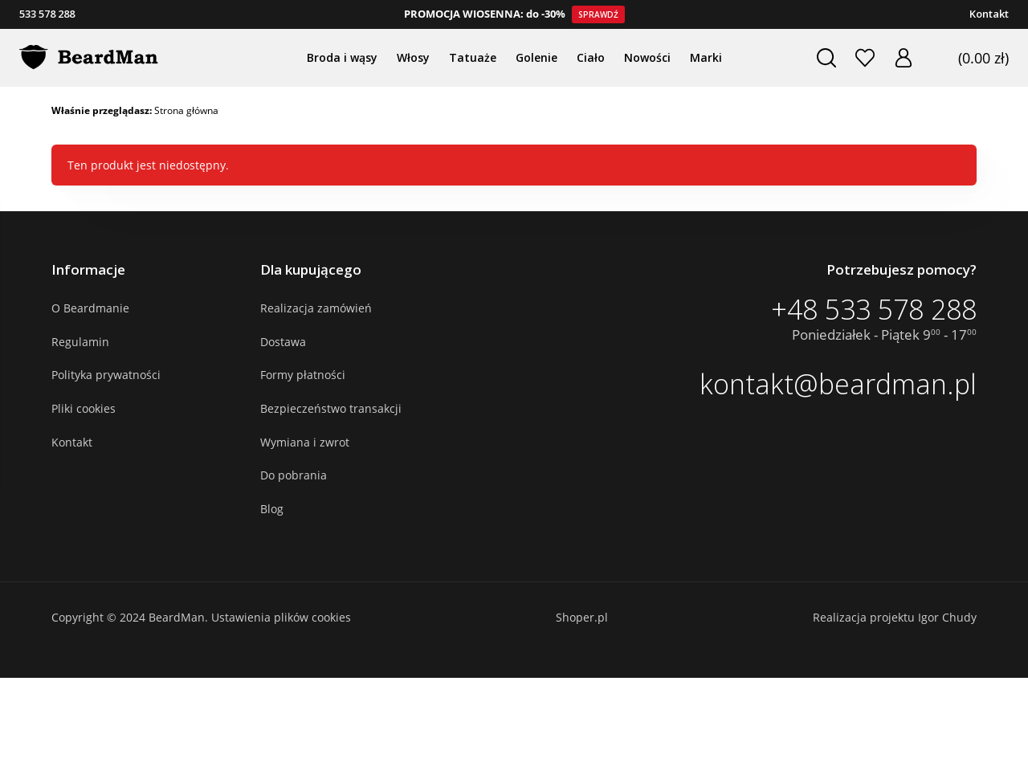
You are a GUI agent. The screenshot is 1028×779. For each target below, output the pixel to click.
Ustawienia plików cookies (281, 617)
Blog (272, 508)
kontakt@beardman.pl (838, 384)
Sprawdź (598, 14)
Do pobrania (293, 475)
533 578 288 (47, 13)
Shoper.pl (582, 617)
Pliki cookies (83, 408)
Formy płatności (302, 374)
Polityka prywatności (106, 374)
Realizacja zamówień (316, 308)
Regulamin (80, 341)
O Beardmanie (90, 308)
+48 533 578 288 (874, 309)
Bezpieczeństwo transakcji (331, 408)
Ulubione (858, 57)
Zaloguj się (897, 57)
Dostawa (283, 341)
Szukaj (820, 57)
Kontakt (989, 13)
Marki (706, 57)
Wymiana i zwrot (304, 442)
